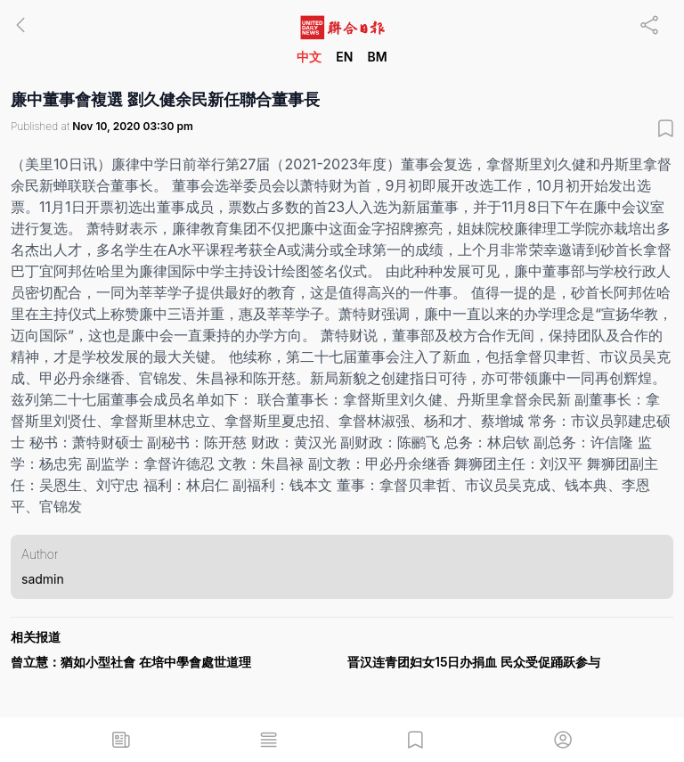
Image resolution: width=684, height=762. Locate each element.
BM (377, 56)
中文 (309, 56)
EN (344, 56)
